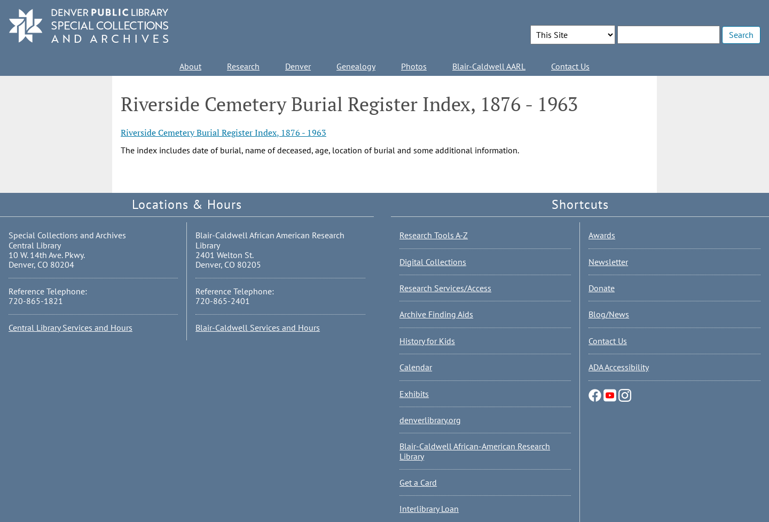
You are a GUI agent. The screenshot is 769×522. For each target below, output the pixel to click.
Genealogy (355, 66)
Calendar (415, 367)
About (190, 66)
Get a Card (418, 482)
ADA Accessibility (618, 367)
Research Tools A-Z (433, 235)
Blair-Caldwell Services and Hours (257, 327)
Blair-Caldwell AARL (488, 66)
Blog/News (608, 314)
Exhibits (414, 393)
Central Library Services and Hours (70, 327)
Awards (601, 235)
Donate (601, 288)
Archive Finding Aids (436, 314)
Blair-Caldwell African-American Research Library (474, 451)
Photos (414, 66)
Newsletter (608, 261)
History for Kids (427, 341)
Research (243, 66)
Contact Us (570, 66)
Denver (298, 66)
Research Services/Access (445, 288)
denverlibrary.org (430, 420)
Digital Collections (432, 261)
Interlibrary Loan (429, 508)
